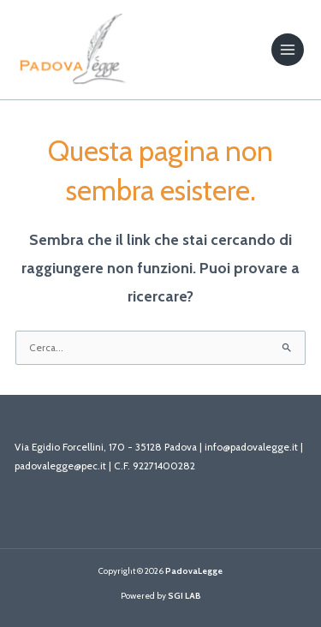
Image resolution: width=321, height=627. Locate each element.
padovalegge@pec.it (60, 466)
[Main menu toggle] (287, 49)
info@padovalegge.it (251, 447)
